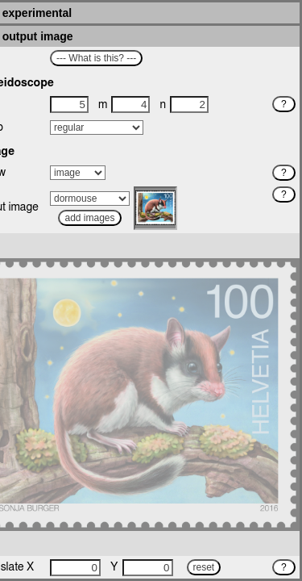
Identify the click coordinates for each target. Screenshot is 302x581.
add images (89, 218)
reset (204, 567)
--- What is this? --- (96, 58)
